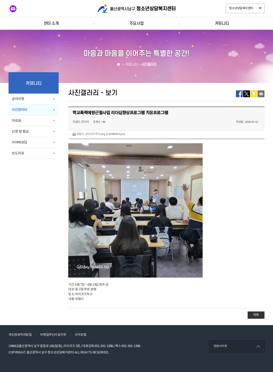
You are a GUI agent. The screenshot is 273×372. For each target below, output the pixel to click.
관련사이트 (220, 346)
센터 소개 (51, 23)
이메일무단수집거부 (53, 335)
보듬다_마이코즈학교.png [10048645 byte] (99, 134)
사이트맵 (80, 335)
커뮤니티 (222, 23)
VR (13, 8)
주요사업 (136, 23)
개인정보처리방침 (20, 335)
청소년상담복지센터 (241, 8)
